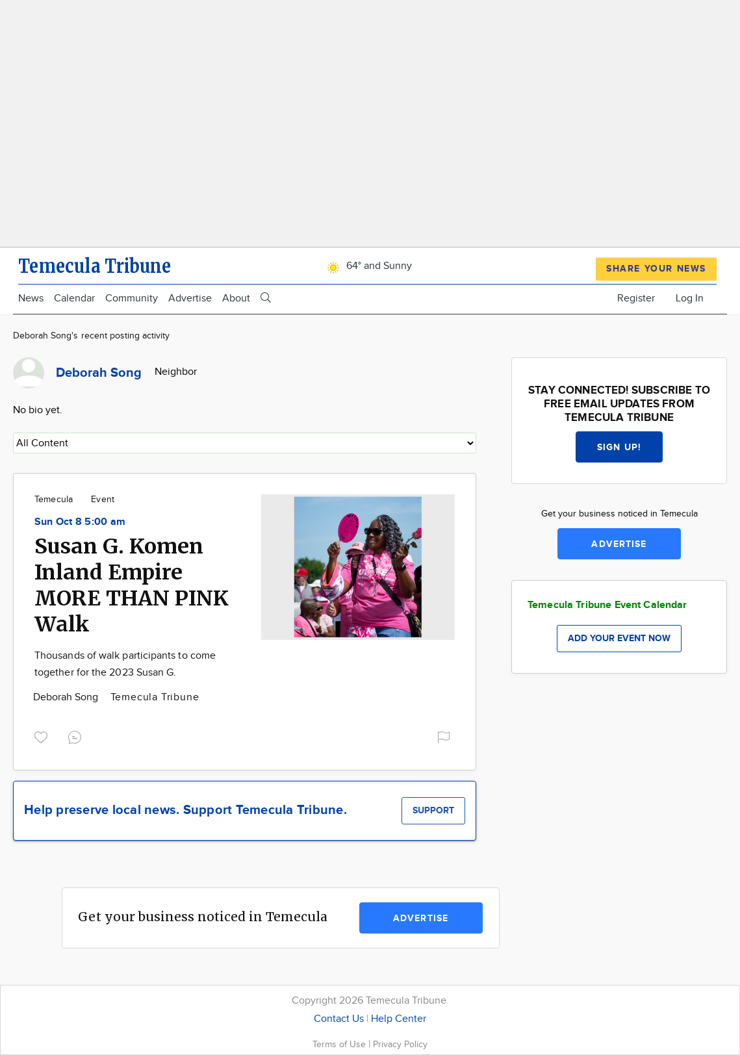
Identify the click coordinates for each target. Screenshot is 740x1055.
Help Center (398, 1019)
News (31, 298)
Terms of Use (340, 1044)
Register (636, 298)
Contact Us (339, 1019)
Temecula (53, 499)
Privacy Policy (400, 1044)
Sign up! (619, 447)
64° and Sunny (367, 266)
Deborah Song (67, 697)
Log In (690, 298)
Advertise (190, 298)
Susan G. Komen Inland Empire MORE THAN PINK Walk (131, 585)
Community (131, 298)
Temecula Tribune (154, 697)
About (236, 298)
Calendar (74, 298)
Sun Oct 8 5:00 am (79, 522)
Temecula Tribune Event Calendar (607, 605)
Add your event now (619, 638)
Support (433, 810)
